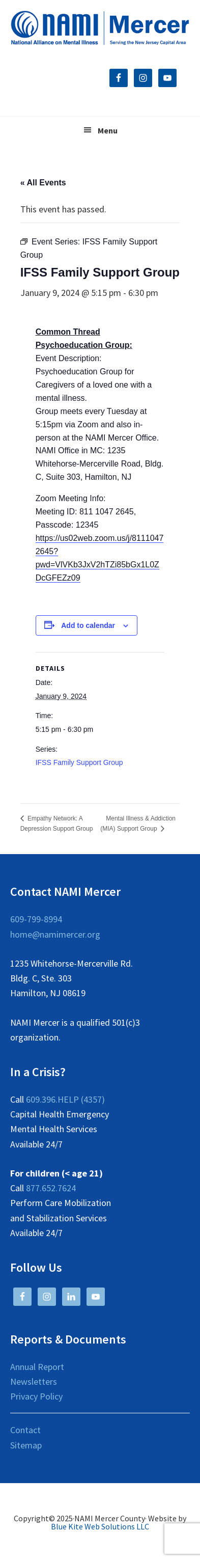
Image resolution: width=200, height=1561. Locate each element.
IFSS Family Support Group (79, 762)
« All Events (43, 182)
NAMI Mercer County (100, 28)
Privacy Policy (36, 1396)
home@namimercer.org (55, 934)
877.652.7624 (51, 1188)
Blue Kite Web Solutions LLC (100, 1526)
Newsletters (33, 1381)
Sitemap (26, 1445)
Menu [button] (108, 130)
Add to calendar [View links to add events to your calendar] (88, 625)
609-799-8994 (36, 919)
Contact (25, 1430)
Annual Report (37, 1367)
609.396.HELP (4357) (65, 1099)
